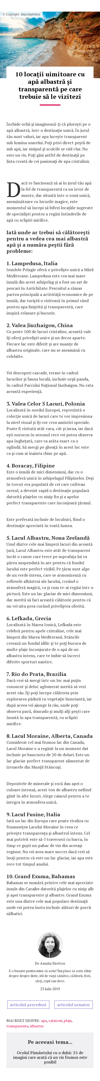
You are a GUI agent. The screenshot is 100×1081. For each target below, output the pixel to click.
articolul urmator (73, 1004)
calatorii (55, 1020)
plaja (68, 1020)
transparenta (17, 1025)
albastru (36, 1025)
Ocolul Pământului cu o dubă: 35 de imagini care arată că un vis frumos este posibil (50, 1057)
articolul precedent (28, 1004)
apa (44, 1020)
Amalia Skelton (52, 963)
